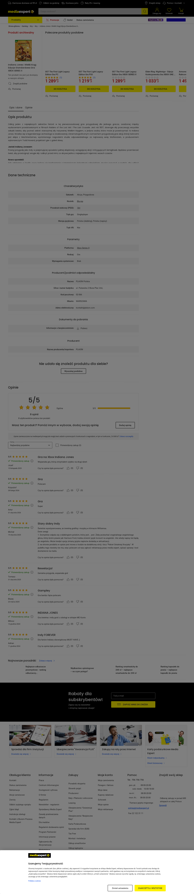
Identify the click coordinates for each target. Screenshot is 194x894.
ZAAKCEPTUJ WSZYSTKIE (150, 888)
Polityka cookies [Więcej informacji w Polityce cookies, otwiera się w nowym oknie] (34, 881)
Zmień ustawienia (120, 888)
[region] (97, 872)
